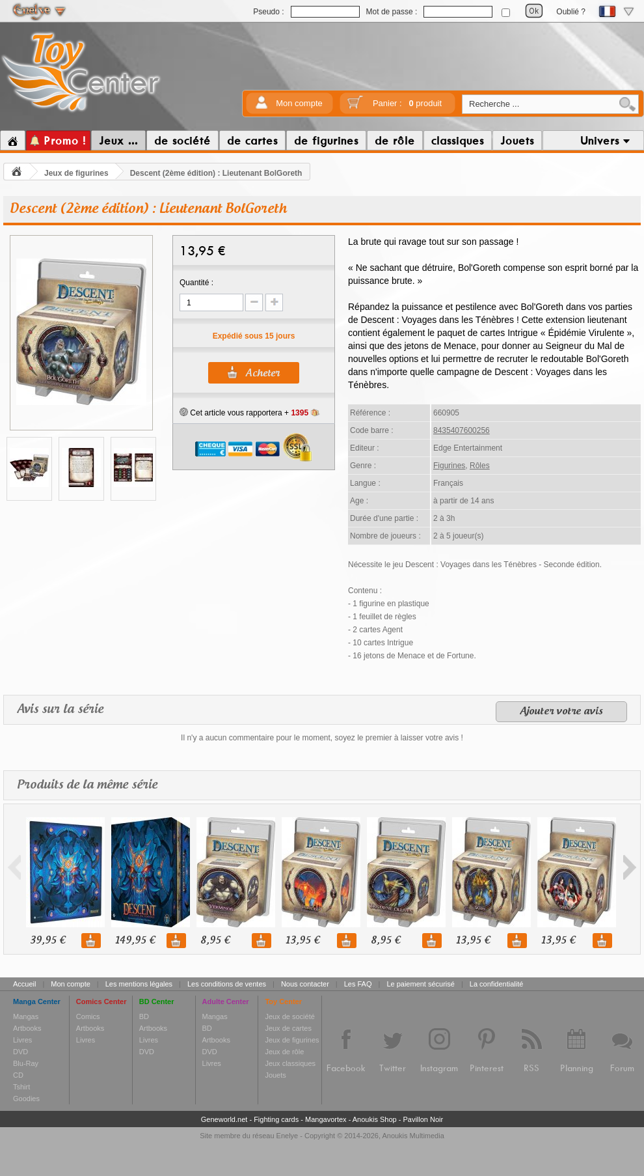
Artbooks (27, 1028)
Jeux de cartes (288, 1028)
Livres (22, 1040)
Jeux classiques (290, 1063)
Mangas (25, 1016)
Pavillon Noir (423, 1119)
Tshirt (21, 1087)
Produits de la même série (87, 785)
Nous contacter (305, 984)
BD (144, 1016)
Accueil (24, 984)
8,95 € (215, 940)
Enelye (287, 1136)
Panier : (407, 103)
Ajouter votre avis (561, 711)
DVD (20, 1052)
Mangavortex (326, 1119)
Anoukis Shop (375, 1119)
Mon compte (299, 103)
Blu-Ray (25, 1063)
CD (18, 1075)
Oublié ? (570, 11)
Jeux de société (289, 1016)
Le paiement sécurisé (420, 984)
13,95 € (302, 940)
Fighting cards (276, 1119)
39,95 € (47, 940)
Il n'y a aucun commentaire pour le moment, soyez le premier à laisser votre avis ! (322, 737)
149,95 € (135, 940)
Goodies (26, 1098)
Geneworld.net (224, 1119)
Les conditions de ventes (226, 984)
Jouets (275, 1075)
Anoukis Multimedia (413, 1136)
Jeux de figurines (76, 173)
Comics (88, 1016)
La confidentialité (497, 984)
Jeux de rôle (284, 1052)
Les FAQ (358, 984)
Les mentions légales (138, 984)
